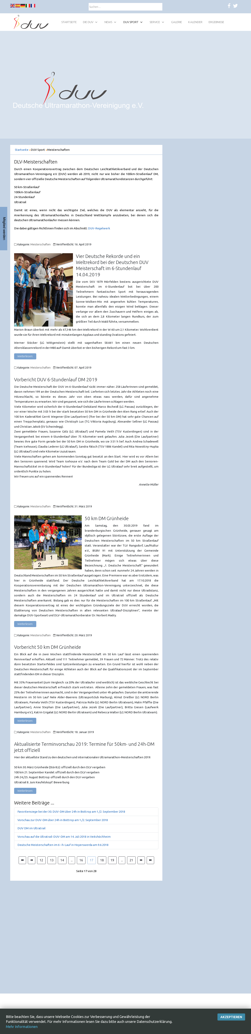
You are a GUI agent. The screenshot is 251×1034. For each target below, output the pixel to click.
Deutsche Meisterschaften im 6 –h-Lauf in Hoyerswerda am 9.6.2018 (62, 844)
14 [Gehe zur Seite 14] (62, 860)
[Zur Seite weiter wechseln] (141, 860)
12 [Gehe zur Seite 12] (41, 860)
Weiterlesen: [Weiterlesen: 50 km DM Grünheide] (25, 624)
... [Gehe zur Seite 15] (72, 860)
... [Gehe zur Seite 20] (122, 860)
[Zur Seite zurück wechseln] (31, 860)
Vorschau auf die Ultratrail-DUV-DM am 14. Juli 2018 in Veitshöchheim (64, 836)
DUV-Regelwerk (99, 228)
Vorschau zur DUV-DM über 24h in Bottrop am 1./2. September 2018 (62, 820)
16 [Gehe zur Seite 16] (81, 860)
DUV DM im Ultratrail (31, 828)
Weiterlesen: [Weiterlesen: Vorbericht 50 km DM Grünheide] (25, 720)
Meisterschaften (40, 244)
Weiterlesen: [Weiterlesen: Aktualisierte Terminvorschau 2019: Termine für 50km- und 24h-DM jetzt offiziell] (25, 790)
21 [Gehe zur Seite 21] (131, 860)
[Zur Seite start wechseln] (22, 860)
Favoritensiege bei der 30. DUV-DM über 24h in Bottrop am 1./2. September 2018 (71, 811)
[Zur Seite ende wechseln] (150, 860)
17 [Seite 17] (91, 860)
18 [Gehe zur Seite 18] (102, 860)
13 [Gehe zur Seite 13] (52, 860)
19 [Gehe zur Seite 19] (112, 860)
